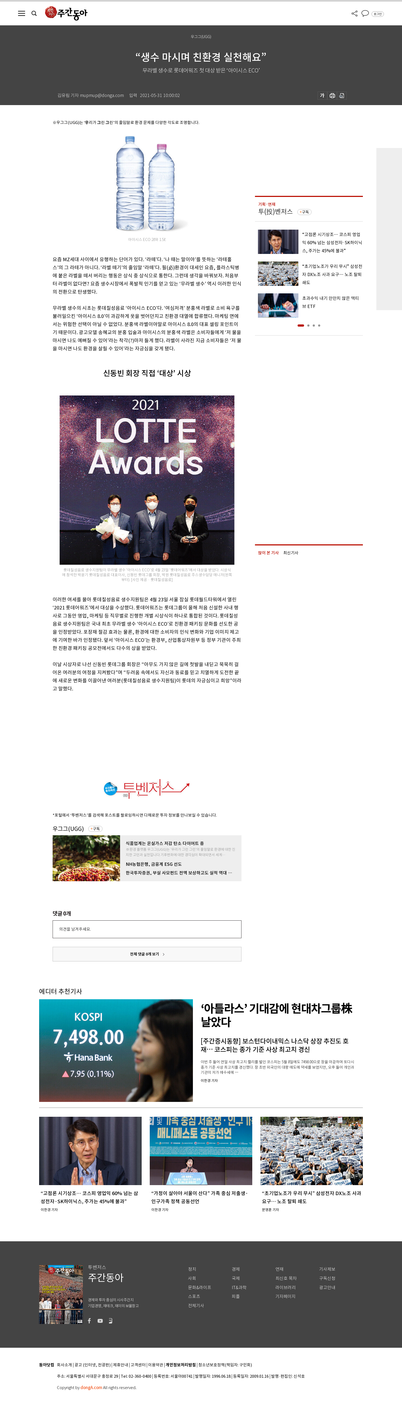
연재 (279, 1269)
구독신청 (327, 1278)
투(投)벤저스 (275, 211)
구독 (96, 828)
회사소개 (64, 1365)
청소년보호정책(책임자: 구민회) (225, 1365)
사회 (192, 1278)
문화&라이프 (199, 1287)
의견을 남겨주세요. (75, 929)
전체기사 (196, 1305)
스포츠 (194, 1296)
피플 (236, 1296)
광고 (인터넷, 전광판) (92, 1365)
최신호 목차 (286, 1278)
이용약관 (155, 1365)
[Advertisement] (133, 735)
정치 (192, 1269)
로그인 (378, 14)
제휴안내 (120, 1365)
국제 (236, 1278)
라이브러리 (285, 1287)
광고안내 (327, 1287)
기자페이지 (285, 1296)
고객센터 (138, 1365)
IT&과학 (239, 1287)
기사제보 (327, 1269)
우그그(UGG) (68, 829)
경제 (236, 1269)
